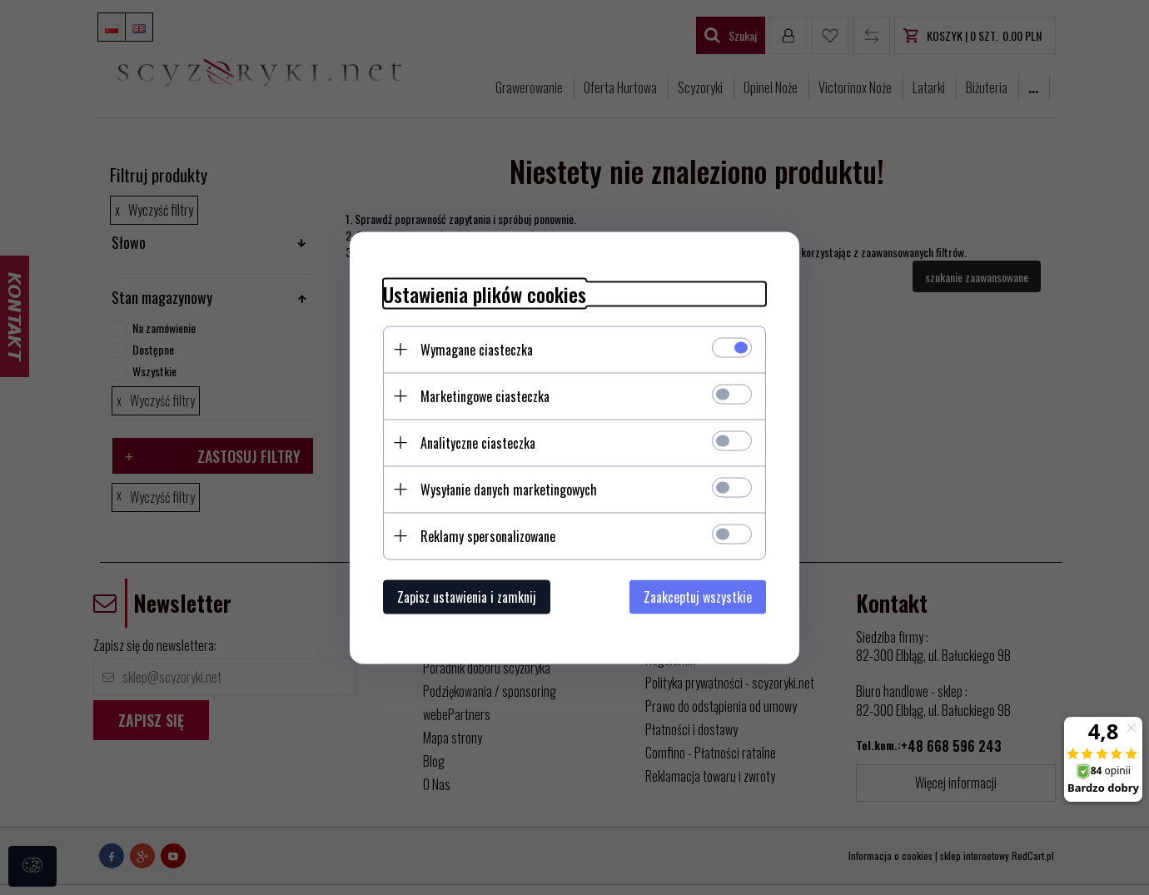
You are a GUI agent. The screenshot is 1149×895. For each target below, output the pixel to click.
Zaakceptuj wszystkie (698, 596)
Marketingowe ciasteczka (485, 395)
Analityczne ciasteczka (477, 442)
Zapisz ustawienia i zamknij (466, 596)
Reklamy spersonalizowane (487, 535)
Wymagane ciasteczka (476, 349)
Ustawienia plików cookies (484, 293)
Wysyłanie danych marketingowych (508, 489)
